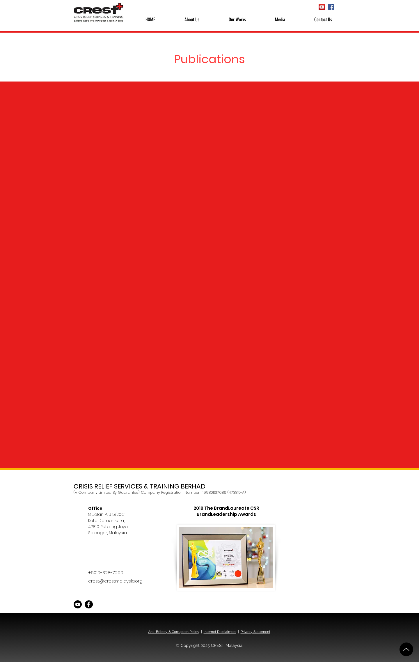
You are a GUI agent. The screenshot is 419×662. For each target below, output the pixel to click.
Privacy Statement (255, 632)
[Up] (406, 649)
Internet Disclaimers (220, 632)
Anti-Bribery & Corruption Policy (173, 632)
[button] (192, 19)
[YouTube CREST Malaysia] (322, 7)
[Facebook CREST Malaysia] (331, 7)
